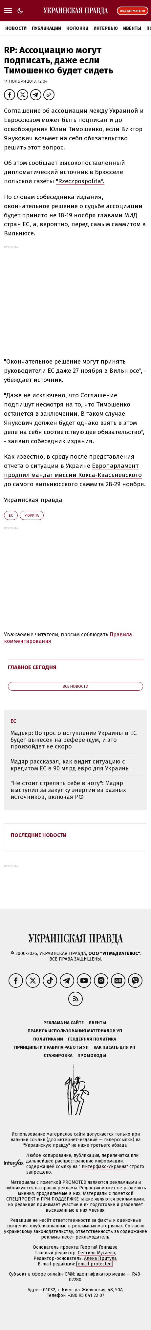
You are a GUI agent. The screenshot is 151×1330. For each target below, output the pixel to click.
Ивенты (132, 28)
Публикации (46, 28)
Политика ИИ (48, 1039)
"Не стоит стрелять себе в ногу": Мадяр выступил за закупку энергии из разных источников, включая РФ (68, 790)
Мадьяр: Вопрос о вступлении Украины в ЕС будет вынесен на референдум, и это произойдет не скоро (74, 739)
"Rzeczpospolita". (80, 181)
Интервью (106, 28)
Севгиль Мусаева (96, 1253)
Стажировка (58, 1055)
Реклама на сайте (63, 1022)
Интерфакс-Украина (104, 1166)
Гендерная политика (92, 1039)
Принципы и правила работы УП (51, 1047)
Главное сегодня (32, 667)
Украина (32, 515)
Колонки (77, 28)
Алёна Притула (100, 1258)
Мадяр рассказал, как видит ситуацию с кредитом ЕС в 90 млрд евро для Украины (70, 765)
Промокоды (91, 1055)
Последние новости (39, 835)
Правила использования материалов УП (75, 1030)
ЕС (11, 515)
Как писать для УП (114, 1047)
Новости (16, 28)
